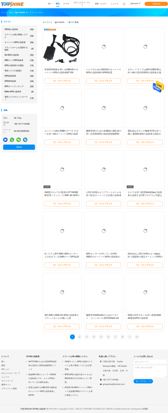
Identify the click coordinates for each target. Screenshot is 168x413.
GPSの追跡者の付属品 (19, 65)
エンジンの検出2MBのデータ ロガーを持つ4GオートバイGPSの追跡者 (61, 134)
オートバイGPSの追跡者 (19, 42)
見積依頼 (156, 4)
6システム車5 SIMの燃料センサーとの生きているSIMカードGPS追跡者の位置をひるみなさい (61, 256)
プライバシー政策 (9, 388)
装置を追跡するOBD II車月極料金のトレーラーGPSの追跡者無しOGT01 (42, 391)
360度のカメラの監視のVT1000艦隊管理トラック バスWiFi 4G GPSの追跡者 (61, 195)
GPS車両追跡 (19, 81)
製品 (3, 365)
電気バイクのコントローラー (19, 98)
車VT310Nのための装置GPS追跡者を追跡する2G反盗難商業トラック (42, 365)
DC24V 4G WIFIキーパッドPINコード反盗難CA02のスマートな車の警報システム (79, 391)
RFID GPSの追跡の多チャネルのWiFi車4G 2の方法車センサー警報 (78, 378)
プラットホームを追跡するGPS (19, 48)
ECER (145, 409)
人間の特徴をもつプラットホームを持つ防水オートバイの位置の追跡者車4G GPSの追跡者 (103, 195)
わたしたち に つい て (10, 373)
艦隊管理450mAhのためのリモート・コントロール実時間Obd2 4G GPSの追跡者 (102, 318)
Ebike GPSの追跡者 (19, 91)
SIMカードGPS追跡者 (19, 60)
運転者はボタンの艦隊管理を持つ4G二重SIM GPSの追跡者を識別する (144, 134)
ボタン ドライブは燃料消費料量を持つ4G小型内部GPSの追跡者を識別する (144, 72)
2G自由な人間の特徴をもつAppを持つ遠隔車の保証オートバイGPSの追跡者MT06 (145, 256)
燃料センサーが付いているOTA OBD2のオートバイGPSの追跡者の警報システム (103, 256)
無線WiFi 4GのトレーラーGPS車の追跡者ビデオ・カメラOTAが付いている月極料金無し (42, 378)
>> (137, 337)
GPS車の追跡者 (19, 29)
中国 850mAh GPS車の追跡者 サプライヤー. (39, 409)
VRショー (5, 369)
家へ (3, 361)
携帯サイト (6, 385)
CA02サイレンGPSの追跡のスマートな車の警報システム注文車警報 (78, 365)
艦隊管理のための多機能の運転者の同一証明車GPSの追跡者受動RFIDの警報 (103, 134)
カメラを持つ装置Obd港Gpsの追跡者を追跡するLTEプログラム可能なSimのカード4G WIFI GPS (145, 195)
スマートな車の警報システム (19, 35)
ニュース (5, 377)
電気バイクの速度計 (19, 70)
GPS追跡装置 (19, 76)
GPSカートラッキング (19, 86)
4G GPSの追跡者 (19, 55)
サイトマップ (7, 381)
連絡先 (19, 147)
